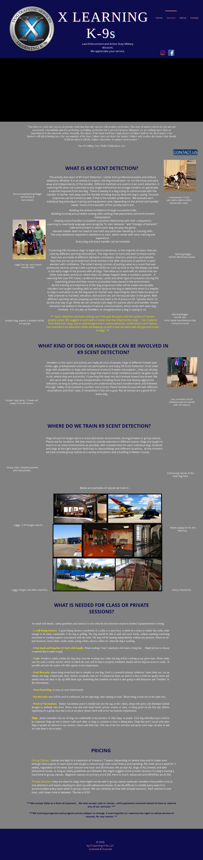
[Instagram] (163, 53)
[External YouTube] (99, 90)
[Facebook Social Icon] (171, 53)
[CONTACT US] (185, 152)
